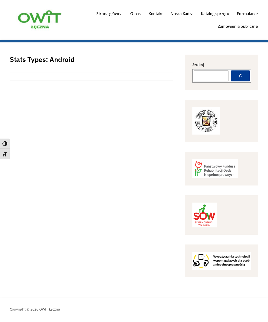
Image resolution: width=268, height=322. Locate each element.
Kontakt (156, 13)
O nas (135, 13)
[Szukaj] (240, 75)
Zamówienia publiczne (238, 26)
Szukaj (198, 64)
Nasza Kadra (181, 13)
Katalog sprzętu (215, 13)
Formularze (247, 13)
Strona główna (109, 13)
